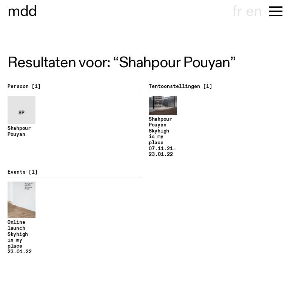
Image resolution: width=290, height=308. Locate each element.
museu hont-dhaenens (22, 11)
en (254, 11)
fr (237, 11)
